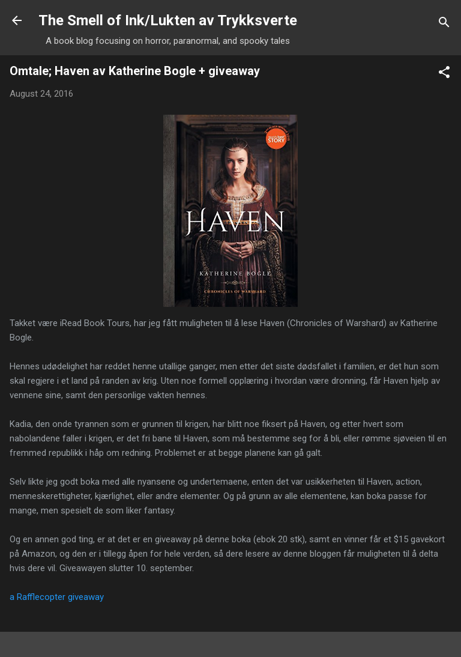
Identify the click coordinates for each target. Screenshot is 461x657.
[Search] (444, 24)
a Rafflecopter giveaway (57, 597)
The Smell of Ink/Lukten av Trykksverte (167, 20)
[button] (444, 74)
